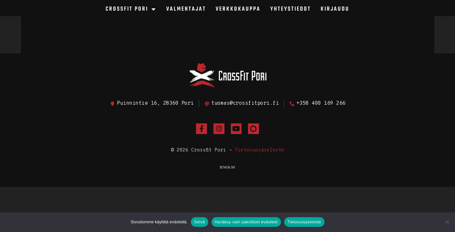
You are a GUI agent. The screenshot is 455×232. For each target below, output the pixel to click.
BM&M (227, 167)
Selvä (199, 221)
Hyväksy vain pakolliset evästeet (246, 221)
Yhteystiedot (290, 9)
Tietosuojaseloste (259, 150)
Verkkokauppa (238, 9)
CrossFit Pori (131, 9)
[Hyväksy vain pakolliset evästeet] (447, 222)
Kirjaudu (335, 9)
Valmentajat (186, 9)
